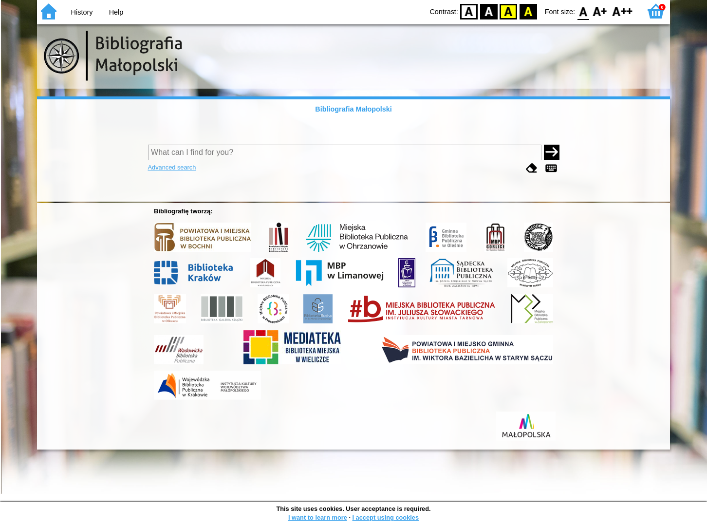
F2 (622, 11)
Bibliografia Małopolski (353, 109)
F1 (600, 11)
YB (508, 11)
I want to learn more (317, 517)
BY (528, 11)
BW (489, 11)
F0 (583, 11)
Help (116, 12)
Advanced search (172, 167)
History (82, 12)
